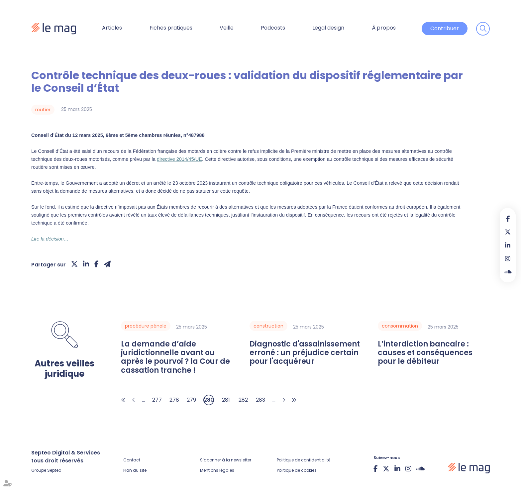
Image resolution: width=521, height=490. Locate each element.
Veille (227, 28)
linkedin (507, 245)
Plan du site (135, 470)
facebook (507, 218)
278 (174, 400)
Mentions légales (217, 470)
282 (243, 400)
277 (157, 400)
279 (191, 400)
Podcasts (273, 28)
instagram (507, 258)
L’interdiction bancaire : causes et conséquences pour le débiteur (425, 353)
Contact (131, 460)
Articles (112, 28)
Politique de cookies (297, 470)
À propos (384, 28)
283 (260, 400)
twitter (507, 232)
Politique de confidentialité (303, 460)
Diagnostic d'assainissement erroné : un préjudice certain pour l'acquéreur (305, 353)
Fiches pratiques (171, 28)
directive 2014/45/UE (179, 159)
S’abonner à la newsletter (225, 460)
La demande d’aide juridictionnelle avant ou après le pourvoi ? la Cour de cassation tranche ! (175, 357)
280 (209, 400)
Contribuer (444, 28)
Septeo (54, 470)
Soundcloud (507, 271)
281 (226, 400)
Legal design (328, 28)
